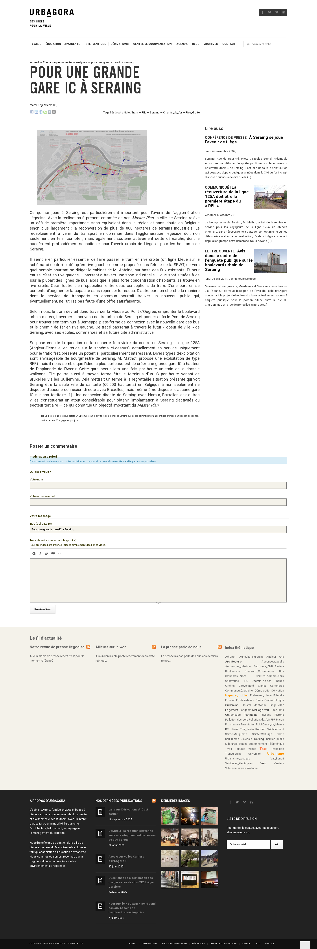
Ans (281, 655)
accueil (34, 62)
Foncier (230, 699)
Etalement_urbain (261, 694)
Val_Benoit (277, 757)
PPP (273, 718)
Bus (281, 670)
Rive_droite (193, 112)
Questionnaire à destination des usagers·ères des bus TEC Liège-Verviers (131, 881)
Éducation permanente (63, 44)
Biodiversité (232, 670)
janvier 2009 (48, 105)
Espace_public (236, 694)
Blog (195, 44)
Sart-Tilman (232, 737)
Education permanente (71, 850)
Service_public (275, 737)
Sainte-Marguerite (236, 732)
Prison (280, 718)
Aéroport (230, 655)
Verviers (279, 762)
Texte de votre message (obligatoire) (53, 539)
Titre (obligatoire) (41, 522)
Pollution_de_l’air (259, 718)
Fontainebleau (245, 699)
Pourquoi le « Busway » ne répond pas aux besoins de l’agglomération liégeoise (132, 907)
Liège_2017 (277, 703)
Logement (231, 708)
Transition (277, 747)
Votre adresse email (42, 495)
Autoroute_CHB (263, 665)
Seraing (155, 112)
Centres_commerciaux (270, 674)
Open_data (277, 708)
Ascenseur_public (273, 660)
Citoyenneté (246, 684)
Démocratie (262, 689)
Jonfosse (260, 703)
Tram (135, 112)
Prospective (232, 723)
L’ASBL (36, 44)
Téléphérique (276, 742)
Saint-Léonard (275, 728)
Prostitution (248, 723)
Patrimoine (250, 713)
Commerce (277, 684)
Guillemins (231, 703)
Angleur (271, 655)
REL (144, 112)
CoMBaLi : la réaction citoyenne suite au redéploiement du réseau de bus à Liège (132, 834)
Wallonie (252, 766)
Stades (243, 742)
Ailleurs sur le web (111, 645)
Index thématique (239, 646)
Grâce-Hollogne (274, 699)
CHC (245, 679)
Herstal (246, 703)
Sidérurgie (231, 742)
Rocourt (260, 728)
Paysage (266, 713)
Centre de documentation (152, 44)
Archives (211, 44)
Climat (262, 684)
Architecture (233, 660)
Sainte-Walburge (262, 732)
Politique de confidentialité (68, 942)
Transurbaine (233, 752)
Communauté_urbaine (239, 689)
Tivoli (228, 747)
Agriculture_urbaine (251, 655)
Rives (235, 728)
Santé (280, 732)
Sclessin (246, 737)
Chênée (279, 679)
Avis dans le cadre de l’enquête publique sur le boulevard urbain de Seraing (229, 260)
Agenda (182, 44)
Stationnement (258, 742)
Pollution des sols (236, 718)
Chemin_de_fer (172, 112)
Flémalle (278, 694)
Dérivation (277, 689)
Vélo (263, 762)
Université (254, 752)
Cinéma (230, 684)
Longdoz (245, 708)
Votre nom (36, 479)
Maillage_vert (260, 708)
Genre (259, 699)
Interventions (95, 44)
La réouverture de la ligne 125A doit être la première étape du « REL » (227, 196)
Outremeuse (233, 713)
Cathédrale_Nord (235, 674)
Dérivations (120, 44)
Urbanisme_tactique (237, 757)
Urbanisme (275, 752)
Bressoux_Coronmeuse (259, 670)
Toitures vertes (245, 747)
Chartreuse (232, 679)
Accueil (133, 942)
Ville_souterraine (235, 766)
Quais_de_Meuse (273, 723)
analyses (81, 62)
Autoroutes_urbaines (238, 665)
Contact (229, 44)
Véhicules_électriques (239, 762)
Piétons (279, 713)
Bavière (279, 665)
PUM (259, 723)
